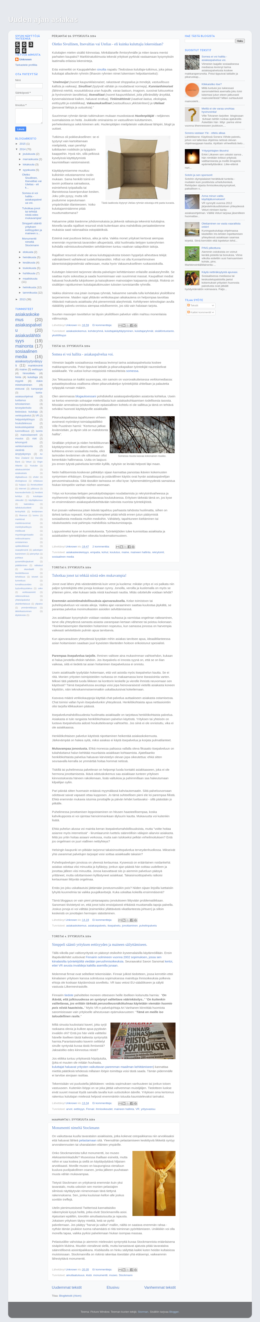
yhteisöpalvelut (22, 600)
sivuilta (101, 69)
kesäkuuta (29, 262)
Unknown (25, 59)
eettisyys (79, 1109)
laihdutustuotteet (23, 507)
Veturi (28, 462)
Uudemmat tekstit (67, 1287)
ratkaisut (38, 565)
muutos (19, 438)
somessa (132, 371)
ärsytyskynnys (23, 454)
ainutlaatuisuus (75, 1275)
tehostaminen (22, 404)
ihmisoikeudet (104, 1109)
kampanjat (37, 388)
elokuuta (28, 252)
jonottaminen (130, 925)
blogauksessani (86, 396)
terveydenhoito (23, 407)
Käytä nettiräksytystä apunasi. (220, 272)
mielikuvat (20, 531)
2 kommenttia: (101, 546)
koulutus (115, 552)
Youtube (34, 465)
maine (125, 552)
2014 (23, 149)
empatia (95, 552)
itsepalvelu (113, 925)
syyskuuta (29, 169)
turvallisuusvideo (23, 584)
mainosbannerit (29, 434)
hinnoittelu (29, 373)
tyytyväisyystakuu (23, 588)
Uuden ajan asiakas (43, 19)
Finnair (90, 1109)
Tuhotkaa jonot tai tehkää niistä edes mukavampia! (89, 575)
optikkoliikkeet (22, 546)
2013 (23, 299)
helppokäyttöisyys (25, 419)
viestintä (19, 450)
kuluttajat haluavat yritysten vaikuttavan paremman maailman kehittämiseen (102, 1066)
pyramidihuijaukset (24, 561)
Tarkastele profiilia (26, 64)
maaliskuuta (30, 278)
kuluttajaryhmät (144, 331)
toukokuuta (30, 268)
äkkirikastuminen (23, 611)
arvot (69, 1109)
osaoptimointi (21, 550)
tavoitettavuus (22, 573)
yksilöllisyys (59, 335)
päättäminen (21, 565)
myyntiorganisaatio (24, 534)
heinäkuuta (30, 257)
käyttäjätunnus (35, 500)
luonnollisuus (22, 431)
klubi (89, 1275)
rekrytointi (158, 552)
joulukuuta (29, 153)
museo (113, 1275)
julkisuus (35, 488)
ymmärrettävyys (29, 607)
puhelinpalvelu (148, 925)
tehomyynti (21, 442)
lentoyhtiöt (20, 511)
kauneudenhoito (23, 492)
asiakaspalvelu (97, 925)
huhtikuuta (29, 273)
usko (40, 588)
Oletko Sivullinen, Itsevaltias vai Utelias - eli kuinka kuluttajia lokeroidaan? (107, 44)
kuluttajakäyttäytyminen (119, 331)
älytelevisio (20, 615)
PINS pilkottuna (211, 247)
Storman (143, 1311)
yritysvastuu (148, 1109)
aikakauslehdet (22, 469)
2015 (23, 143)
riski (34, 438)
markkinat (20, 519)
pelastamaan (87, 1140)
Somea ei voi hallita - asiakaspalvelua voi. (83, 354)
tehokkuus (20, 576)
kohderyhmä (95, 331)
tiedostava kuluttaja (26, 411)
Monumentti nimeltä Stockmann (75, 1128)
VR (138, 1109)
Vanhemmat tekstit (160, 1287)
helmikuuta (30, 287)
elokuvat (19, 388)
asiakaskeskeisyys (77, 552)
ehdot (35, 477)
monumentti (100, 1275)
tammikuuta (30, 292)
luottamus (20, 400)
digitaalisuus (21, 477)
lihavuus (23, 515)
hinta (18, 377)
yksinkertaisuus (22, 603)
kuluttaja (33, 377)
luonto (39, 431)
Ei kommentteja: (102, 325)
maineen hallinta (141, 552)
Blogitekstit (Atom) (70, 1295)
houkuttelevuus (23, 423)
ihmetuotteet (37, 484)
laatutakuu (29, 504)
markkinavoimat (23, 523)
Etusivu (113, 1287)
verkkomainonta (24, 446)
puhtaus (19, 557)
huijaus (22, 484)
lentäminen (37, 511)
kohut (105, 552)
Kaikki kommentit (199, 312)
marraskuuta (31, 159)
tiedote (69, 995)
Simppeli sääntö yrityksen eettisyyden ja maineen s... (32, 228)
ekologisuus (21, 481)
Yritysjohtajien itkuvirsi (215, 150)
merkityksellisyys (23, 527)
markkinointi (35, 365)
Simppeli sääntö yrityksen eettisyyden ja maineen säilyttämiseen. (99, 945)
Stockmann (126, 1275)
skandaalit (29, 569)
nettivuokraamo (22, 538)
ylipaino (39, 603)
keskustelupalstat (24, 427)
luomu (36, 515)
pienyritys (34, 554)
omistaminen (21, 542)
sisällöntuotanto (164, 331)
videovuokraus (22, 596)
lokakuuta (29, 164)
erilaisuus (38, 481)
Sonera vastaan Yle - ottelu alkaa (205, 132)
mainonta (24, 346)
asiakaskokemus (76, 331)
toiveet (35, 576)
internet (22, 488)
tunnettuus (20, 580)
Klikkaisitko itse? (212, 84)
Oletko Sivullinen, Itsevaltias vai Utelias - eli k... (32, 181)
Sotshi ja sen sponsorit (198, 175)
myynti (19, 381)
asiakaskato (21, 473)
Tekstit (192, 305)
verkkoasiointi (29, 592)
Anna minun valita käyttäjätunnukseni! (213, 197)
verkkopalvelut (23, 415)
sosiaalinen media (63, 556)
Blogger (174, 1311)
